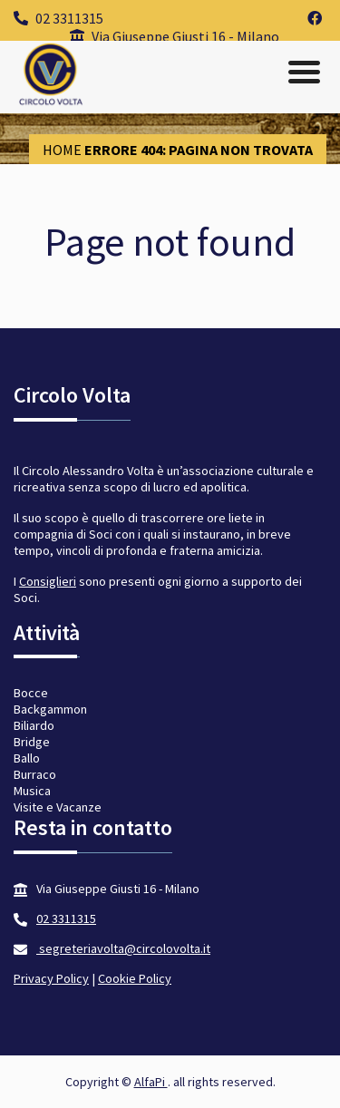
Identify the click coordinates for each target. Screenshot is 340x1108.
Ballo (27, 758)
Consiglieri (47, 581)
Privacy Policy (51, 978)
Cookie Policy (134, 978)
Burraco (35, 774)
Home (62, 150)
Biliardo (34, 725)
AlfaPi (151, 1082)
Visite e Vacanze (58, 807)
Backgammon (50, 709)
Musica (32, 790)
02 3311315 (58, 18)
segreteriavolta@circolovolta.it (123, 948)
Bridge (32, 742)
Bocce (31, 693)
